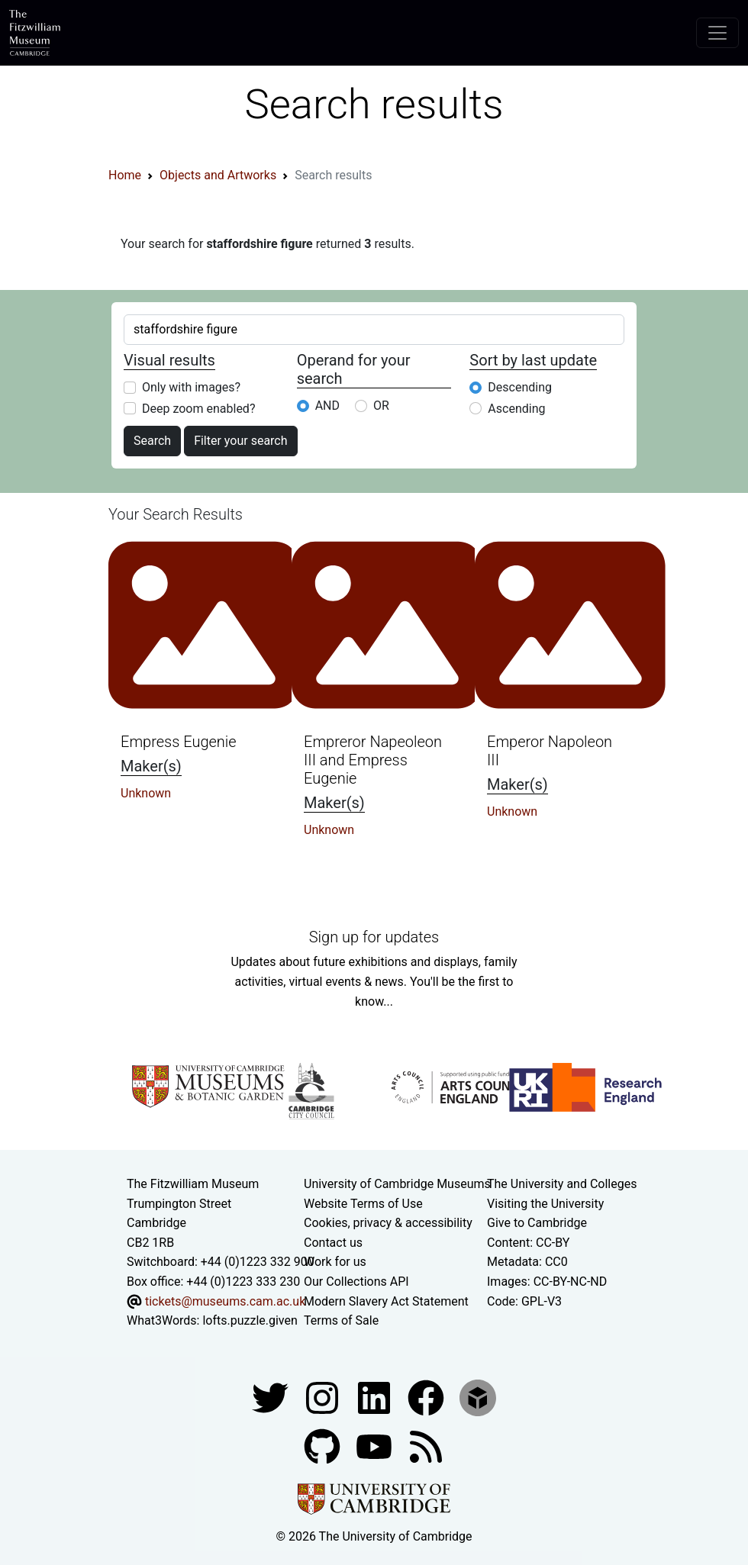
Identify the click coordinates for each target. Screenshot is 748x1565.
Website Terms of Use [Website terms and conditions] (363, 1203)
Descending (520, 387)
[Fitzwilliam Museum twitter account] (272, 1397)
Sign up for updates (374, 937)
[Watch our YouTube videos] (375, 1445)
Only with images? (191, 387)
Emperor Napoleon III (549, 751)
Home (124, 175)
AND (327, 405)
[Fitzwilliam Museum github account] (324, 1445)
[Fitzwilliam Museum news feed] (425, 1445)
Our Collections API (356, 1281)
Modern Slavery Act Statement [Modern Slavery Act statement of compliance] (386, 1301)
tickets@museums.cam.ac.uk (225, 1301)
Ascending (516, 408)
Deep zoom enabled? (198, 408)
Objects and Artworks (218, 175)
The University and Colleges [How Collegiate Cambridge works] (562, 1184)
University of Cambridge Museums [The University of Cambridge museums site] (397, 1184)
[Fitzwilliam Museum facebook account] (375, 1397)
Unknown (146, 793)
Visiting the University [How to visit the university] (545, 1203)
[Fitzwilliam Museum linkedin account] (427, 1397)
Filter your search (240, 440)
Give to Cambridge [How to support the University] (537, 1223)
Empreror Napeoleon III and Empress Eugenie (373, 760)
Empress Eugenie (179, 742)
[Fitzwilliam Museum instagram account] (324, 1397)
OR (381, 405)
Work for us (335, 1261)
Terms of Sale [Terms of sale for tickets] (341, 1320)
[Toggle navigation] (717, 33)
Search (152, 440)
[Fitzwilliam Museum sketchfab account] (477, 1397)
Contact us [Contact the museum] (333, 1242)
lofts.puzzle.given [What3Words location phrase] (249, 1320)
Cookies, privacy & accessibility (388, 1223)
